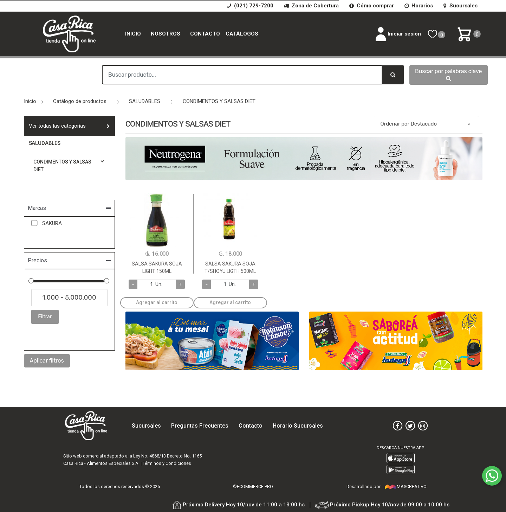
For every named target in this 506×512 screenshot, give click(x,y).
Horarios (418, 5)
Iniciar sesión (398, 34)
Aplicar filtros (47, 360)
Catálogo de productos (79, 101)
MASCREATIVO (405, 486)
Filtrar (45, 317)
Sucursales (460, 5)
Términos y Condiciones (167, 463)
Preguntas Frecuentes (199, 425)
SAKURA (51, 223)
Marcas (37, 208)
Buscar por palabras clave (448, 74)
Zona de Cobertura (311, 5)
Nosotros (165, 34)
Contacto (205, 34)
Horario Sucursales (298, 425)
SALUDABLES (144, 101)
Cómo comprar (371, 5)
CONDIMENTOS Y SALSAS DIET (219, 101)
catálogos (242, 34)
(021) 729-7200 (250, 5)
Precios (37, 260)
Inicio (133, 34)
